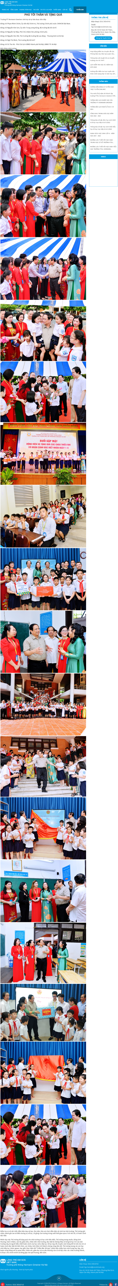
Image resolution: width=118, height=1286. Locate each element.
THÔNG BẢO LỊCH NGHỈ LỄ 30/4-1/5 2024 (102, 108)
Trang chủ (5, 10)
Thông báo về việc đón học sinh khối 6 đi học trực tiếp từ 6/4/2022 (103, 121)
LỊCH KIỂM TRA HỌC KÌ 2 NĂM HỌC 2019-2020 (101, 66)
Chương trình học (25, 10)
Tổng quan (14, 10)
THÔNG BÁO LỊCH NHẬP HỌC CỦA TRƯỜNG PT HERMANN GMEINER (101, 101)
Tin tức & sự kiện (46, 10)
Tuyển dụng (57, 10)
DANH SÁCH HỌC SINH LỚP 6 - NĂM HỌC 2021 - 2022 (102, 135)
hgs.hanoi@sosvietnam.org (101, 27)
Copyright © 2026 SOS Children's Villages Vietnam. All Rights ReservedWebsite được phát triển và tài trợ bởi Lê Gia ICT (59, 1284)
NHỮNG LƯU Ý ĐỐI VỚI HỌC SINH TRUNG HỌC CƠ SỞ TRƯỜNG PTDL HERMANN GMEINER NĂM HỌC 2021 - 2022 (102, 141)
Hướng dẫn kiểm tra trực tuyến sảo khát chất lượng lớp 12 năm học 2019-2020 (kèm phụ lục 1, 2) (103, 73)
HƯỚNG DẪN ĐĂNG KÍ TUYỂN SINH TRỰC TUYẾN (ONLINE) (102, 88)
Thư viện (36, 10)
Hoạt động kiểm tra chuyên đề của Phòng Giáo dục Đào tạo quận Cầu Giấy (102, 53)
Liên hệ (65, 10)
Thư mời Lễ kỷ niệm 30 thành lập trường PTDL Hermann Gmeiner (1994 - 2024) (103, 95)
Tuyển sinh (80, 10)
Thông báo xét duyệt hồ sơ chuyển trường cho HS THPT (102, 59)
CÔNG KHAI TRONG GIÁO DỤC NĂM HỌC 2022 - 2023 (101, 115)
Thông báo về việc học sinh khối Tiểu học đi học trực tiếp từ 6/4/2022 (103, 128)
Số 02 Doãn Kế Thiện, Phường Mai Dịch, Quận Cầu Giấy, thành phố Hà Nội (103, 32)
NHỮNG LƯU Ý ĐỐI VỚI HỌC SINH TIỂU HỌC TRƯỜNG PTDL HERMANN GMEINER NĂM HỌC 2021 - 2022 (103, 148)
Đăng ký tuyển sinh (103, 38)
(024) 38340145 (105, 22)
